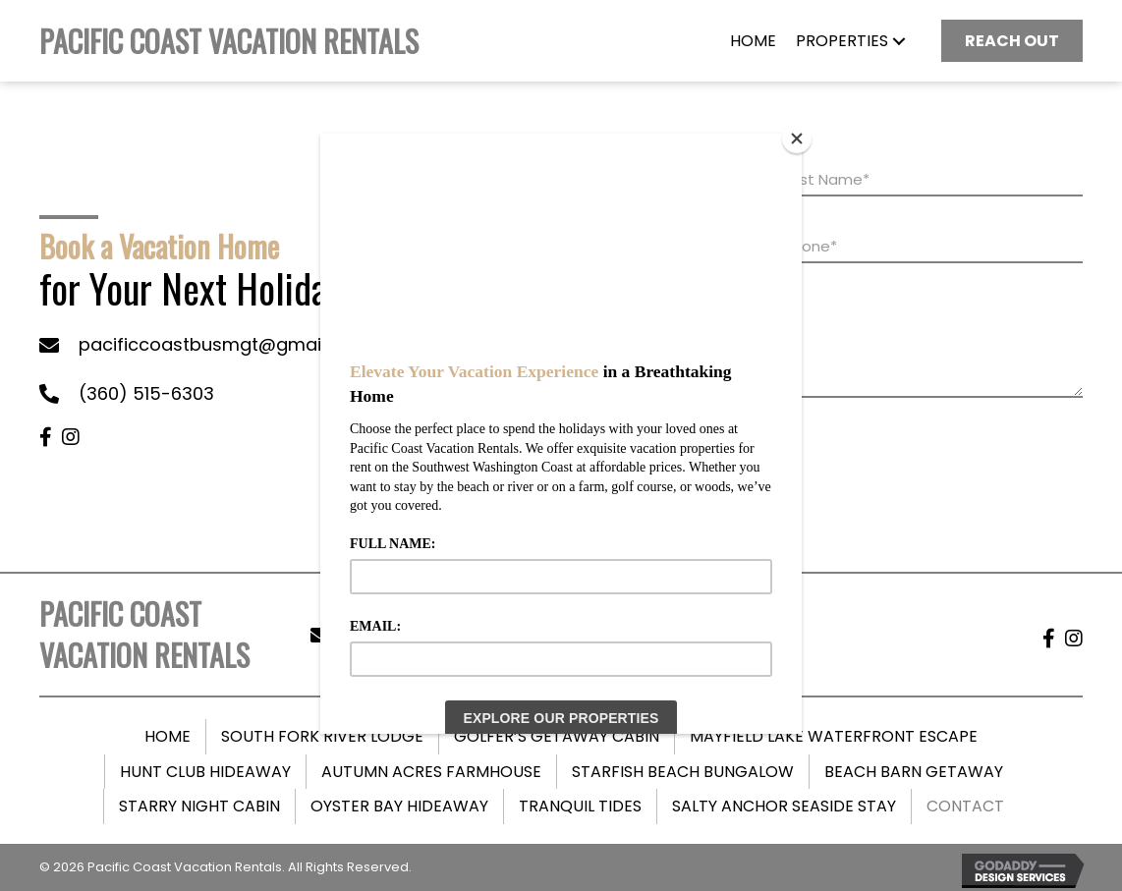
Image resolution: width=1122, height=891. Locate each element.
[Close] (797, 138)
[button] (899, 41)
